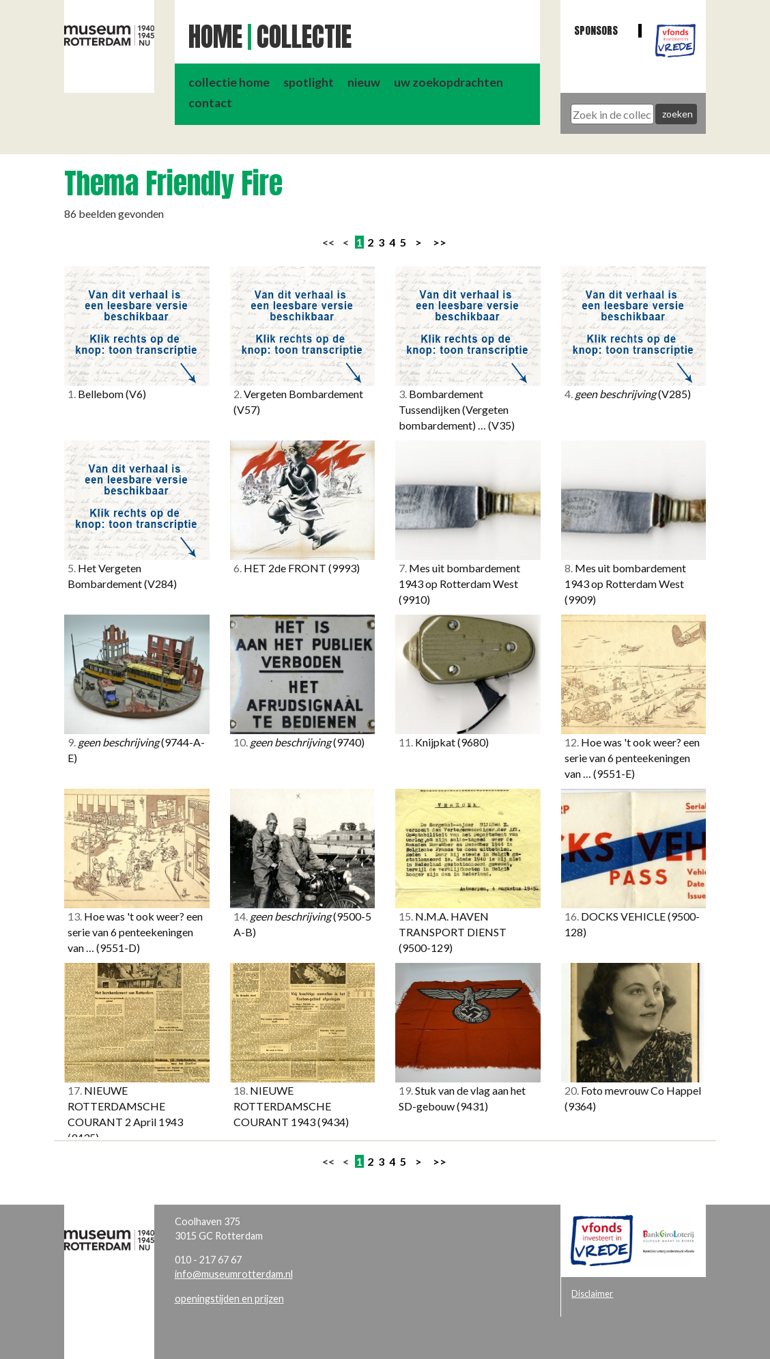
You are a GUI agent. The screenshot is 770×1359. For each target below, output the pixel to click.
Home (215, 37)
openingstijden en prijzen (229, 1298)
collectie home (229, 82)
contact (210, 103)
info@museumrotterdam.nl (234, 1274)
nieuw (363, 82)
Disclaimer (592, 1293)
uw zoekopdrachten (448, 82)
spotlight (308, 82)
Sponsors (596, 30)
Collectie (304, 37)
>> (439, 242)
